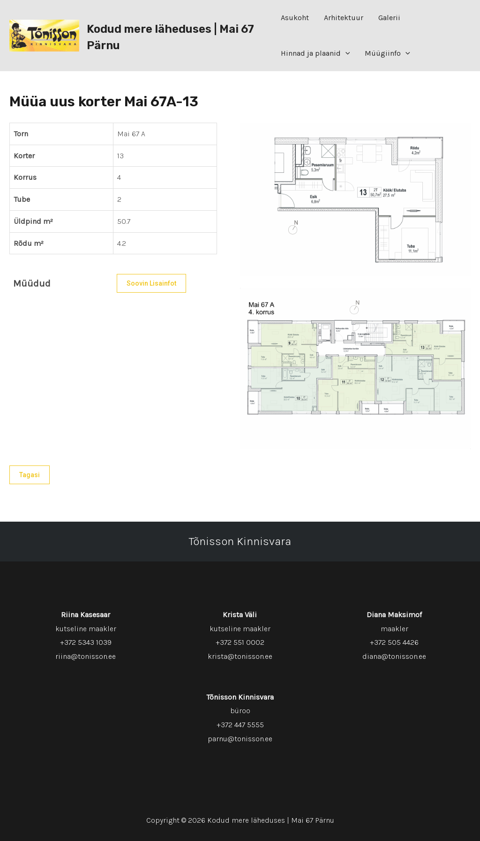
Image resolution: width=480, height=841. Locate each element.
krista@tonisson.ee (240, 656)
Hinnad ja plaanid (315, 53)
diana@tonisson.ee (394, 656)
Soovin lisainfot (151, 283)
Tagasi (29, 475)
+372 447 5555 (240, 724)
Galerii (389, 17)
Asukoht (295, 17)
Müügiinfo (387, 53)
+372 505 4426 (394, 642)
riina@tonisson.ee (85, 656)
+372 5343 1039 (86, 642)
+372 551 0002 (240, 642)
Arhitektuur (343, 17)
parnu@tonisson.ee (240, 738)
